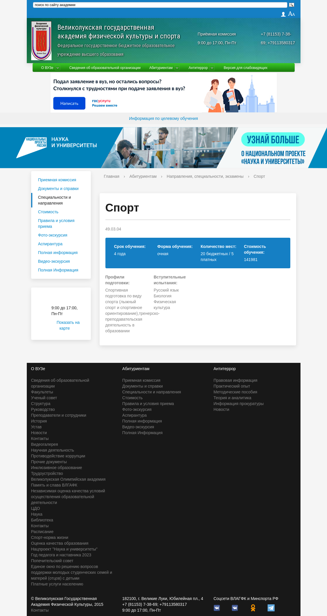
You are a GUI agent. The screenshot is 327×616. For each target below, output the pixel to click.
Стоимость (48, 212)
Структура (40, 403)
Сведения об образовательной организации (105, 68)
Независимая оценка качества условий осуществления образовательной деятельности (68, 497)
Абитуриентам (161, 68)
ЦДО (35, 508)
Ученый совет (44, 397)
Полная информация (58, 252)
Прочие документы (49, 461)
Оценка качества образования (60, 543)
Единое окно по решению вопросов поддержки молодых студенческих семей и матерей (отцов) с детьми (71, 572)
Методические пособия (235, 392)
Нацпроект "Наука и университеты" (64, 549)
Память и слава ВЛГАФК (54, 485)
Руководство (43, 409)
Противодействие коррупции (58, 456)
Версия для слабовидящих (245, 68)
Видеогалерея (44, 444)
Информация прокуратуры (238, 403)
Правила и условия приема (56, 223)
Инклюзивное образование (56, 467)
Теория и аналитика (232, 397)
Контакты (40, 438)
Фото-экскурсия (53, 235)
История (39, 421)
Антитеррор (198, 68)
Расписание (42, 531)
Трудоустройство (47, 473)
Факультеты (42, 392)
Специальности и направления (54, 200)
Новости (39, 432)
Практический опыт (231, 386)
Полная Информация (58, 270)
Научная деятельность (52, 450)
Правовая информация (235, 380)
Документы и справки (58, 188)
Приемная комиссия (57, 179)
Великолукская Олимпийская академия (68, 479)
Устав (36, 427)
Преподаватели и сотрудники (58, 415)
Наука (37, 514)
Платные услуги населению (57, 584)
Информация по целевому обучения (163, 118)
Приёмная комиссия (217, 34)
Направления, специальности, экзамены (205, 176)
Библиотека (42, 520)
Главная (111, 176)
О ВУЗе (47, 68)
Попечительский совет (52, 560)
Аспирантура (50, 244)
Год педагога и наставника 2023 (61, 555)
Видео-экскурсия (54, 261)
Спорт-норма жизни (49, 537)
